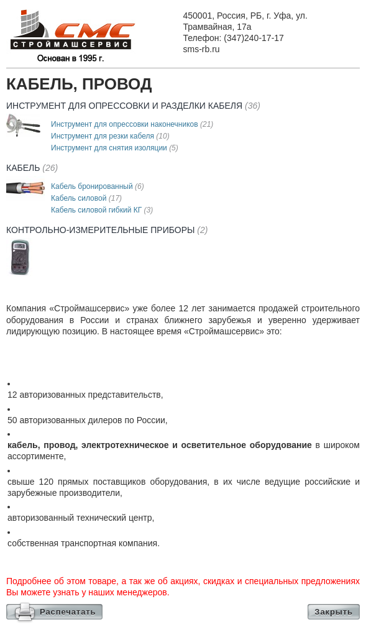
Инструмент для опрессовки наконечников (132, 124)
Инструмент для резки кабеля (110, 136)
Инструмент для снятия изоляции (114, 148)
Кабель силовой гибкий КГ (102, 210)
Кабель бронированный (97, 186)
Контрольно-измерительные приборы (107, 230)
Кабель (32, 168)
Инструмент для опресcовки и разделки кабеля (133, 106)
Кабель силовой (86, 198)
